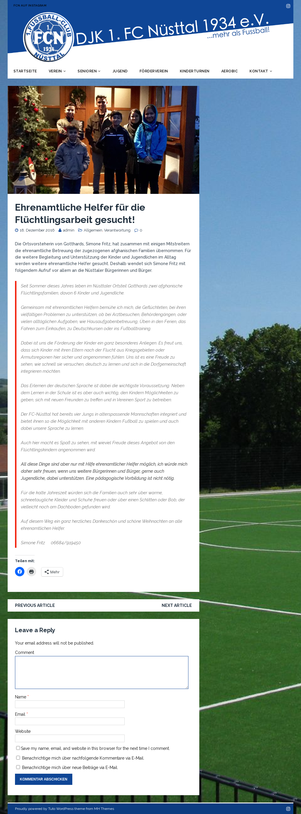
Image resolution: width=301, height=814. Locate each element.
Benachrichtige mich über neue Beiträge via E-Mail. (70, 767)
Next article (177, 605)
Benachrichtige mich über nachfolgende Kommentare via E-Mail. (83, 758)
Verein (55, 71)
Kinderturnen (195, 71)
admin (68, 230)
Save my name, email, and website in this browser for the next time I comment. (95, 748)
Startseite (25, 71)
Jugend (120, 71)
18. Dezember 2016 (37, 230)
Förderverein (154, 71)
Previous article (35, 605)
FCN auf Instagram (30, 5)
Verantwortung (117, 230)
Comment (24, 652)
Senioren (87, 71)
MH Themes (104, 809)
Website (23, 731)
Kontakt (259, 71)
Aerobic (229, 71)
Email (20, 714)
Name (21, 697)
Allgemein (93, 230)
